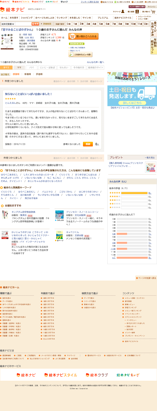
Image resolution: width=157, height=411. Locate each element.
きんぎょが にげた (10, 178)
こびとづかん (65, 192)
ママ (19, 67)
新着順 (27, 74)
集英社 (23, 215)
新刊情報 (128, 301)
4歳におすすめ (48, 310)
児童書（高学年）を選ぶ (11, 329)
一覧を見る (150, 158)
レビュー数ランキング (133, 310)
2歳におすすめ (48, 304)
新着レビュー (130, 304)
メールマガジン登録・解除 (51, 355)
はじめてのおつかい (88, 192)
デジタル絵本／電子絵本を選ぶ (14, 317)
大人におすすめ (49, 339)
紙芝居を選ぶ (7, 314)
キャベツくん (72, 232)
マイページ (71, 355)
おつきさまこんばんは (86, 175)
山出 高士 (29, 37)
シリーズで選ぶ (90, 301)
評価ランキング (131, 307)
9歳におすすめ (48, 326)
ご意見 (19, 355)
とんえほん (10, 103)
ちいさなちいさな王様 (48, 195)
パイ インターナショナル (32, 241)
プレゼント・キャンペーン (135, 336)
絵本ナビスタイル (131, 341)
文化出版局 (80, 215)
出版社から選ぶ (90, 307)
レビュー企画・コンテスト (135, 298)
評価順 (39, 74)
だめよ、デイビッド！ (11, 181)
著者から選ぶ (89, 304)
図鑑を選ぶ (6, 320)
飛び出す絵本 (31, 198)
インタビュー (132, 320)
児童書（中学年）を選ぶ (11, 326)
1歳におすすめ (48, 301)
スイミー (14, 198)
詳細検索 (47, 24)
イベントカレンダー (132, 314)
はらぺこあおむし (9, 175)
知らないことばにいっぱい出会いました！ (28, 94)
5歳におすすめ (48, 314)
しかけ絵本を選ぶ (9, 307)
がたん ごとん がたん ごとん (81, 178)
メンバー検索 (130, 332)
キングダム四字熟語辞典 (23, 212)
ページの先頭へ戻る (147, 278)
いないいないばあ (33, 178)
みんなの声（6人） (118, 181)
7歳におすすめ (48, 320)
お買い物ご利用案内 (77, 47)
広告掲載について (133, 355)
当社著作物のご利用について (13, 358)
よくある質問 (60, 358)
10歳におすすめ (49, 329)
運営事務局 (6, 355)
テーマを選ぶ (7, 301)
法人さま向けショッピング (40, 358)
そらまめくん (7, 195)
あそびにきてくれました (136, 323)
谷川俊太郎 (25, 195)
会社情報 (74, 358)
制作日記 (130, 329)
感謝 (88, 144)
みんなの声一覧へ (95, 62)
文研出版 (79, 235)
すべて (6, 67)
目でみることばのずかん (17, 29)
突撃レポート (132, 326)
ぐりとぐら (64, 175)
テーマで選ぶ (89, 298)
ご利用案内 (31, 355)
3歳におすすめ (48, 307)
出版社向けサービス (114, 355)
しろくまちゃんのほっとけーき (38, 175)
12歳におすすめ (49, 336)
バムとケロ (47, 192)
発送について (75, 50)
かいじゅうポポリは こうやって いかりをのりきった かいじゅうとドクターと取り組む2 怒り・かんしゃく (30, 235)
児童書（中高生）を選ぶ (11, 332)
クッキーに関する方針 (90, 2)
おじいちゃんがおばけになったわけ (45, 181)
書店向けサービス (94, 355)
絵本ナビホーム (11, 287)
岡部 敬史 (27, 34)
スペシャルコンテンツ (133, 317)
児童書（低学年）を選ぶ (11, 323)
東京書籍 (31, 40)
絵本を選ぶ (6, 298)
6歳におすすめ (48, 317)
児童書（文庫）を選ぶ (10, 336)
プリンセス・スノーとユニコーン (82, 212)
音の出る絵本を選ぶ (9, 310)
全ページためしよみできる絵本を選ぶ (16, 304)
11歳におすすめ (49, 332)
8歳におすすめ (48, 323)
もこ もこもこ (54, 178)
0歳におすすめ (48, 298)
